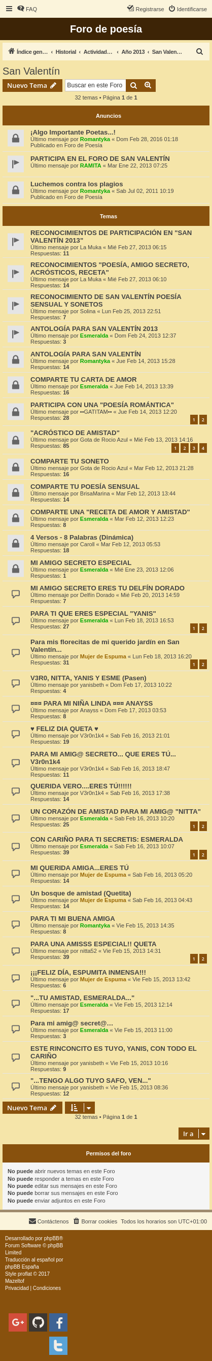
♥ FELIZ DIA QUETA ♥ (64, 729)
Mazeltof (14, 1281)
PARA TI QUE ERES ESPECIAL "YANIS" (93, 613)
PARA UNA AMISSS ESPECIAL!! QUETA (93, 944)
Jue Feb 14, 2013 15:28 (145, 361)
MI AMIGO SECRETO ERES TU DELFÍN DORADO (107, 588)
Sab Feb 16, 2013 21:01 (140, 736)
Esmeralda (94, 336)
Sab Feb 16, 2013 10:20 (144, 818)
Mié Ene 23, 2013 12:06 (144, 570)
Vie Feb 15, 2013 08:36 (139, 1087)
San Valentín (31, 71)
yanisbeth (92, 685)
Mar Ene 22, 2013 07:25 (137, 165)
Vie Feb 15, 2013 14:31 (132, 951)
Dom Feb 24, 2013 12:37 (145, 336)
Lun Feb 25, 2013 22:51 (131, 311)
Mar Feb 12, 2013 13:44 (145, 493)
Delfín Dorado (97, 595)
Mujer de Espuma (103, 656)
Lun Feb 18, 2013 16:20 (162, 656)
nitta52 (88, 951)
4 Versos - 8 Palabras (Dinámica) (81, 537)
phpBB (51, 1238)
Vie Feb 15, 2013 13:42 (161, 979)
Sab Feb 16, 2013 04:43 (162, 900)
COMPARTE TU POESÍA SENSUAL (84, 486)
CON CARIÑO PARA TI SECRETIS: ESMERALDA (106, 839)
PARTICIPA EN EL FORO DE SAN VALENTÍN (100, 158)
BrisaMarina (95, 493)
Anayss (89, 710)
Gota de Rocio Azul (104, 440)
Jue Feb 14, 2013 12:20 (147, 412)
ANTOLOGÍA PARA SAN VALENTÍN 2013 (94, 329)
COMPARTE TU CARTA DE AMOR (83, 379)
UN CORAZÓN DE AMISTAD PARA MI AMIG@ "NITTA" (115, 811)
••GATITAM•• (96, 412)
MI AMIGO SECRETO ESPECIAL (80, 563)
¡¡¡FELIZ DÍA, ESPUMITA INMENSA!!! (88, 972)
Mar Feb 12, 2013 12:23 (144, 519)
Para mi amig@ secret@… (72, 1023)
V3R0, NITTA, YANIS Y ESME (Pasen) (88, 678)
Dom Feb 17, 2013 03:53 (135, 710)
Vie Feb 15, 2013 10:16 (139, 1063)
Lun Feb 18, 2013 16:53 (144, 620)
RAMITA (90, 165)
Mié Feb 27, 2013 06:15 (137, 247)
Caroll (87, 544)
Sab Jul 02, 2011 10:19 (144, 191)
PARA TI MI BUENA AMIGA (72, 918)
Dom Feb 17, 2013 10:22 (141, 685)
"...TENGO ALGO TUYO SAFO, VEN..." (90, 1080)
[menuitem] (27, 9)
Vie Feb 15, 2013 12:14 (143, 1005)
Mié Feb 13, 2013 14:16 (163, 440)
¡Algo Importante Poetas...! (73, 132)
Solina (88, 311)
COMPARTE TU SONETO (69, 461)
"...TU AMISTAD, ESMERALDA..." (82, 998)
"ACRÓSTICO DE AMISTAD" (75, 433)
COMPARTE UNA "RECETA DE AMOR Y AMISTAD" (110, 512)
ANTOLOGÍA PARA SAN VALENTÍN (85, 354)
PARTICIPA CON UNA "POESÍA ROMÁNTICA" (102, 405)
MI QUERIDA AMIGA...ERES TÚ (79, 868)
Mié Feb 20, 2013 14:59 (150, 595)
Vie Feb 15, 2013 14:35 (145, 925)
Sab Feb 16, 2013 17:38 (140, 793)
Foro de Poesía (83, 145)
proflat (25, 1274)
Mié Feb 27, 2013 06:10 (137, 279)
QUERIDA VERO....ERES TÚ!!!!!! (81, 786)
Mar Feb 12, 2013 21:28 (163, 468)
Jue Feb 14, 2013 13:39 (144, 386)
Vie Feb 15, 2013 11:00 (143, 1030)
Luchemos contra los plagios (76, 184)
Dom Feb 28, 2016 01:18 (147, 139)
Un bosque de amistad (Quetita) (80, 893)
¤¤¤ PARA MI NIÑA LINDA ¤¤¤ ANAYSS (91, 703)
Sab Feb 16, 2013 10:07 (144, 846)
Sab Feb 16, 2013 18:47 (140, 769)
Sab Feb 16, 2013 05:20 (162, 875)
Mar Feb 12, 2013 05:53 (130, 544)
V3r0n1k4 (92, 736)
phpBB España (22, 1267)
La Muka (90, 247)
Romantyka (95, 139)
